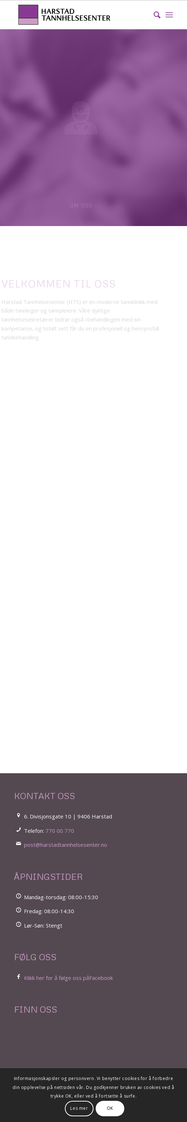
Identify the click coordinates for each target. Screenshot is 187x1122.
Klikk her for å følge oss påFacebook (68, 977)
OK (110, 1108)
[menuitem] (153, 14)
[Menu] (169, 14)
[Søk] (153, 14)
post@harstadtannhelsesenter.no (65, 844)
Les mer (79, 1108)
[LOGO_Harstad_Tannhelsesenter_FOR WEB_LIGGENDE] (77, 14)
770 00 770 (59, 830)
